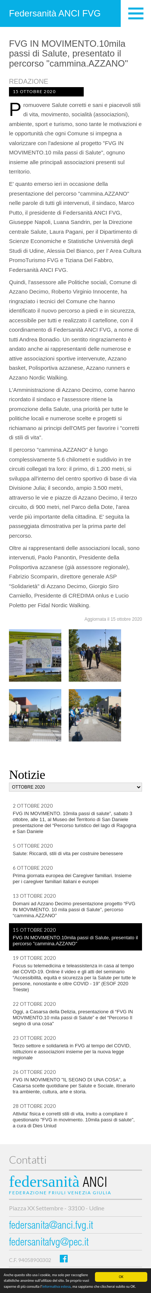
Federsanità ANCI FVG (55, 13)
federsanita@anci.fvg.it (51, 1226)
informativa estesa (56, 1286)
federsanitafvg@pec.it (49, 1243)
